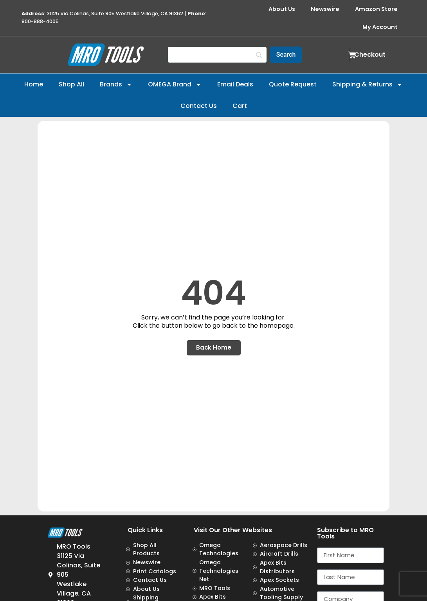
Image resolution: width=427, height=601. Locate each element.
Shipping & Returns (367, 84)
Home (33, 84)
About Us (281, 9)
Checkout (370, 54)
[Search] (217, 55)
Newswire (325, 9)
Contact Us (198, 105)
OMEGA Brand (175, 84)
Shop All (71, 84)
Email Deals (235, 84)
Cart (239, 105)
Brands (116, 84)
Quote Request (293, 84)
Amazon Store (376, 9)
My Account (380, 27)
